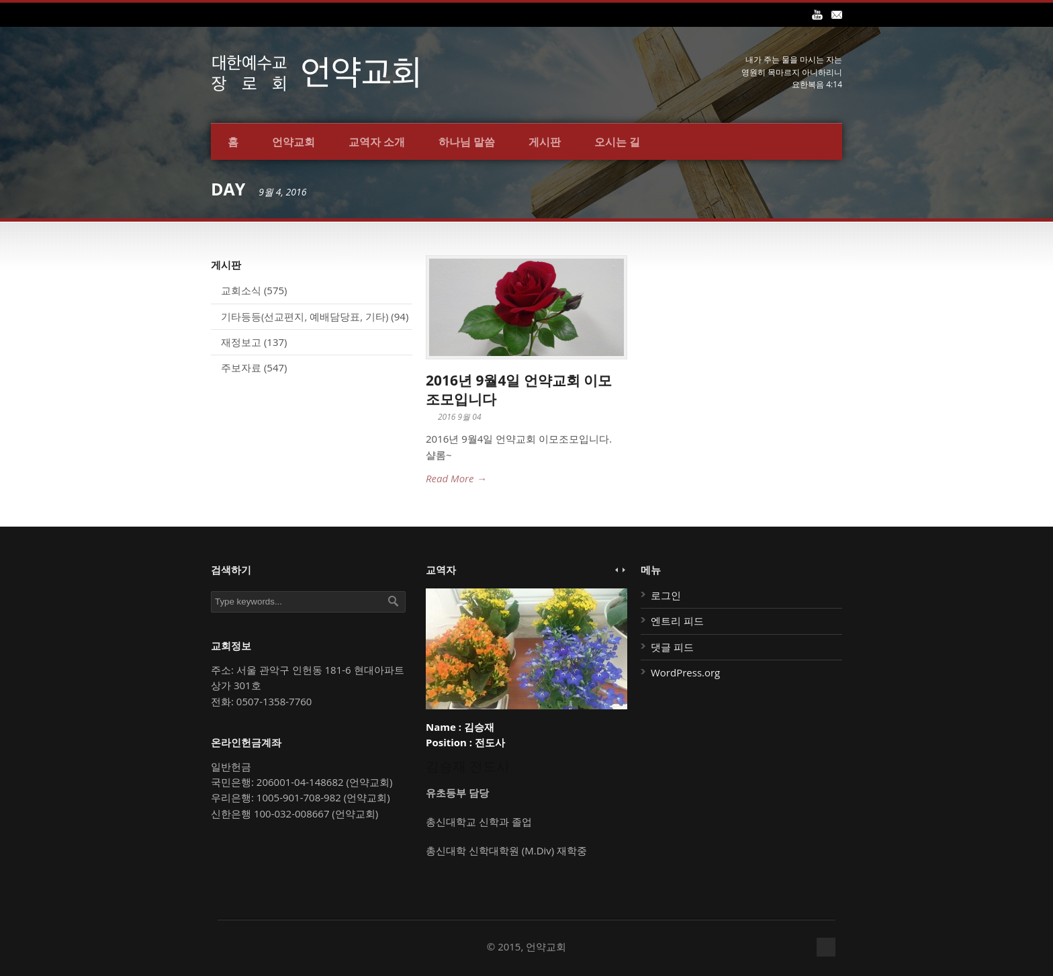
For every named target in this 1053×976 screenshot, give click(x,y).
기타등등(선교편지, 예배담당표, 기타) (304, 316)
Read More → (456, 478)
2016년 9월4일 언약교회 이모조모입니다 (519, 389)
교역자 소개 (377, 141)
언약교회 (293, 141)
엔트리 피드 (677, 620)
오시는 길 (617, 141)
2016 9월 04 (460, 417)
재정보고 (241, 342)
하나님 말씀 (467, 141)
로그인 (666, 595)
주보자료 (241, 367)
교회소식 (241, 290)
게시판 (545, 141)
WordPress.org (685, 672)
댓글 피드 (672, 647)
